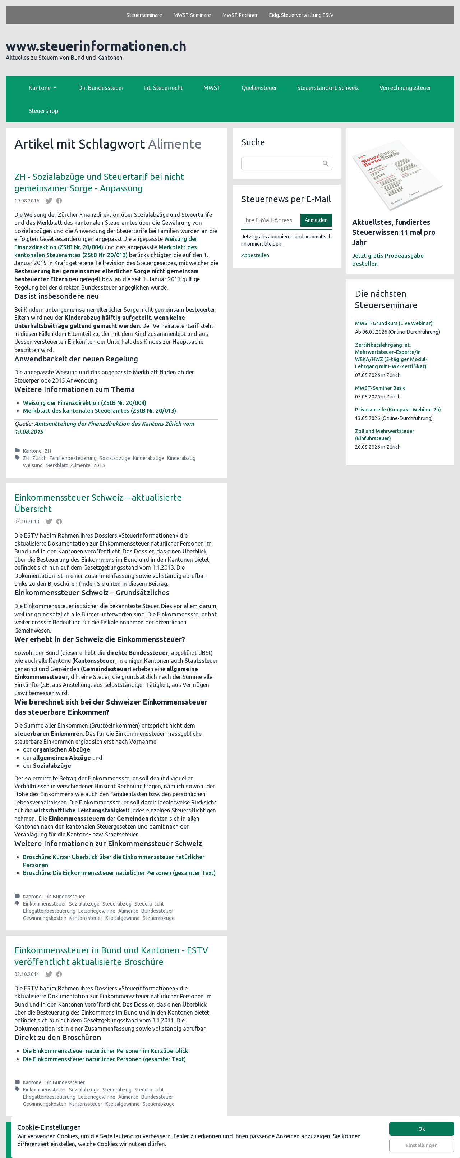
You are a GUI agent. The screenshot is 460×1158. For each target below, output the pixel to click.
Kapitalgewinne (122, 918)
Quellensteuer (259, 88)
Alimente (80, 465)
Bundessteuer (157, 911)
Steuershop (43, 111)
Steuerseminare (144, 15)
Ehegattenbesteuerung (49, 911)
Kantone (32, 451)
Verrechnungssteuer (405, 88)
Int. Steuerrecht (163, 88)
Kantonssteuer (85, 918)
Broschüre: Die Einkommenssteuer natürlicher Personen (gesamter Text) (119, 873)
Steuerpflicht (149, 904)
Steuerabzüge (159, 918)
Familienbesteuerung (73, 458)
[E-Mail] (269, 220)
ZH (48, 451)
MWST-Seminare (192, 15)
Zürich (39, 458)
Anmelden (316, 220)
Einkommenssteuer (44, 904)
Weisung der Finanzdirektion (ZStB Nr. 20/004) (84, 403)
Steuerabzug (117, 904)
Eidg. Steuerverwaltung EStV (301, 15)
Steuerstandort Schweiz (328, 88)
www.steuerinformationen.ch (96, 45)
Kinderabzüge (148, 458)
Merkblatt (57, 465)
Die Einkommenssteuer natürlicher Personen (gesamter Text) (104, 1059)
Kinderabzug (181, 458)
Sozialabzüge (115, 458)
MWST (212, 88)
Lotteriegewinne (96, 911)
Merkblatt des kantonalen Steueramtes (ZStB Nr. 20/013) (99, 410)
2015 (99, 465)
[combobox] (287, 163)
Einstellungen (422, 1145)
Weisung (33, 465)
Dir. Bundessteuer (101, 88)
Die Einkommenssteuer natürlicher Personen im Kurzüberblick (105, 1051)
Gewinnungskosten (44, 918)
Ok (421, 1129)
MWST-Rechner (240, 15)
